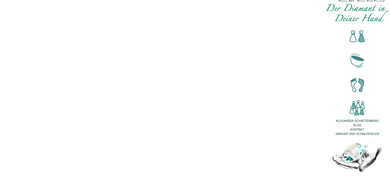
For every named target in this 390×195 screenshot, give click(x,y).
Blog (357, 125)
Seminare (357, 104)
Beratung (357, 36)
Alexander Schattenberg (357, 120)
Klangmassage (357, 59)
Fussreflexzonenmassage (357, 81)
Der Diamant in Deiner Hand (357, 13)
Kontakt (357, 129)
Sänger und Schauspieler (357, 133)
